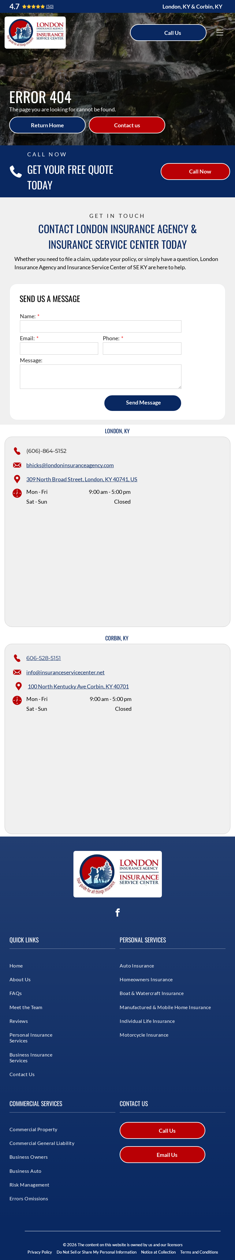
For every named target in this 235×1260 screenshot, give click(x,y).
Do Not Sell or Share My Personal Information (96, 1252)
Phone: (111, 338)
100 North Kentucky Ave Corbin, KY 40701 (78, 686)
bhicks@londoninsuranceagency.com (70, 465)
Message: (31, 360)
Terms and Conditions (199, 1252)
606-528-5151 (43, 658)
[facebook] (117, 913)
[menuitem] (31, 965)
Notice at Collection (158, 1252)
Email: (27, 338)
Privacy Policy (40, 1252)
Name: (28, 316)
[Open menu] (219, 33)
